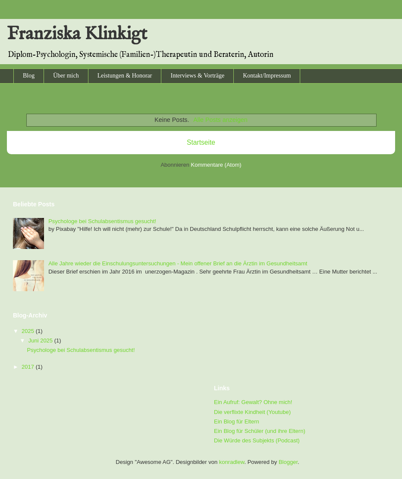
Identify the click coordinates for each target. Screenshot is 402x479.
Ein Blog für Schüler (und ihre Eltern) (259, 431)
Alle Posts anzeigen (220, 119)
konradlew (232, 462)
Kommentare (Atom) (216, 165)
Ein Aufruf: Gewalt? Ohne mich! (253, 402)
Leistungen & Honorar (124, 75)
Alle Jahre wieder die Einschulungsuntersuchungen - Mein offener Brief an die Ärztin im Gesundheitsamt (177, 263)
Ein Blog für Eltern (236, 421)
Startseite (201, 142)
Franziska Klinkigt (77, 34)
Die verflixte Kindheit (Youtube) (252, 412)
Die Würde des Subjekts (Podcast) (257, 440)
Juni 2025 (41, 340)
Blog (29, 75)
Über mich (66, 75)
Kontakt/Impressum (267, 75)
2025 (29, 331)
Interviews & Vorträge (197, 75)
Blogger (288, 462)
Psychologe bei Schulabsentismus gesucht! (102, 221)
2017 (29, 367)
